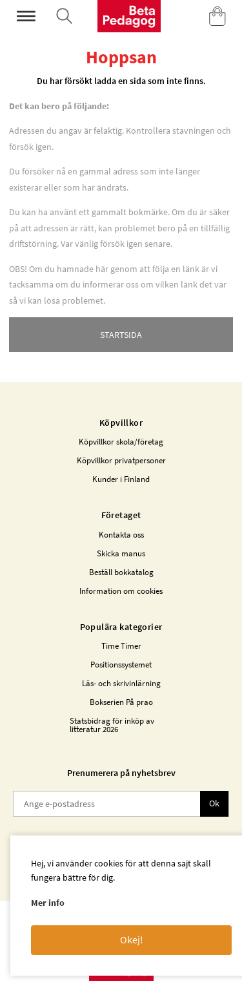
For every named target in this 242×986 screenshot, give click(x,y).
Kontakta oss (121, 534)
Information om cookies (121, 590)
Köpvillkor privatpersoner (121, 460)
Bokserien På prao (121, 702)
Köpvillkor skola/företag (121, 441)
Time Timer (121, 645)
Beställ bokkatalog (121, 572)
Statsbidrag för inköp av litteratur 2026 (112, 725)
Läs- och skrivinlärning (121, 683)
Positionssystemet (121, 664)
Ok (214, 803)
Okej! (131, 939)
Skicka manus (121, 553)
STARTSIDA (121, 335)
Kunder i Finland (121, 479)
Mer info (48, 902)
